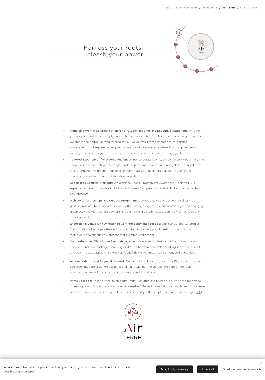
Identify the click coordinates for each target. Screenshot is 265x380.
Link (198, 292)
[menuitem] (170, 7)
